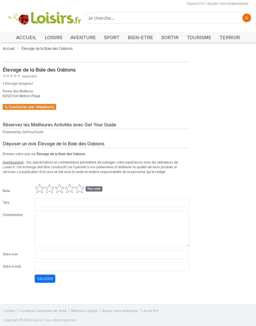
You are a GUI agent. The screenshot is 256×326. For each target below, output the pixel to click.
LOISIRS (53, 37)
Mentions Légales (84, 311)
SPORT (112, 37)
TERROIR (230, 37)
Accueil (8, 48)
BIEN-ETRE (140, 37)
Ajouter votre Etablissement (227, 3)
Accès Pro (151, 311)
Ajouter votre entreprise (120, 311)
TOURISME (199, 37)
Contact (9, 311)
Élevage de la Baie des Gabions (47, 48)
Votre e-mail (12, 266)
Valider (45, 278)
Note (6, 191)
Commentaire (13, 215)
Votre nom (10, 254)
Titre (6, 202)
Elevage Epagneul (19, 83)
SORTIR (170, 37)
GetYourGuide (32, 132)
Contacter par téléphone (29, 107)
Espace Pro (195, 3)
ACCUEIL (26, 37)
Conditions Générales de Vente (43, 311)
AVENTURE (83, 37)
